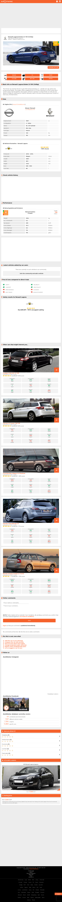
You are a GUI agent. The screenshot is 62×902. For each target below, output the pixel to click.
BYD (33, 879)
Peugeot (37, 892)
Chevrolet (42, 879)
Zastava (29, 900)
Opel (33, 892)
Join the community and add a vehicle (31, 273)
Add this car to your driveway (14, 640)
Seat (39, 894)
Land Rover (24, 889)
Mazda (37, 889)
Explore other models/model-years (15, 646)
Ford (28, 884)
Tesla (28, 897)
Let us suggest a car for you (13, 648)
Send (29, 620)
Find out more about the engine (15, 643)
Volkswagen (38, 897)
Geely (31, 884)
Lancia (19, 889)
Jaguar (26, 887)
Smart (42, 894)
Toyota (32, 897)
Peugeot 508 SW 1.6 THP (11, 373)
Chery (36, 879)
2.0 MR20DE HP (30, 109)
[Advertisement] (31, 15)
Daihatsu (41, 882)
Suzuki (24, 897)
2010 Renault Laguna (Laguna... (31, 764)
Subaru (19, 897)
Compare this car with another (14, 642)
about (31, 872)
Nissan (28, 892)
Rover (24, 894)
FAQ (31, 875)
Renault (20, 894)
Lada (41, 887)
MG (33, 889)
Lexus (30, 889)
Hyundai (41, 884)
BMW (29, 879)
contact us (31, 877)
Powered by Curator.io (53, 693)
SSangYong (33, 894)
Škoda (33, 900)
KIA (37, 887)
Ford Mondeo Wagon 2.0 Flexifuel (14, 473)
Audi (26, 879)
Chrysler (20, 882)
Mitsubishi (23, 892)
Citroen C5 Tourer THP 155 (11, 423)
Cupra (29, 882)
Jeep (30, 887)
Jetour (33, 887)
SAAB (28, 894)
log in (4, 625)
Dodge (20, 884)
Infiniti (21, 887)
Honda (35, 884)
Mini (19, 892)
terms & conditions (31, 873)
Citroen (25, 882)
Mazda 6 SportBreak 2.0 (11, 523)
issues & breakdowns (18, 104)
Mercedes (42, 889)
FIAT (25, 884)
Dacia (36, 882)
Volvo (43, 897)
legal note (31, 874)
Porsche (42, 892)
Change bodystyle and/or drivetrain (16, 645)
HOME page (31, 870)
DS (33, 882)
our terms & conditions (27, 616)
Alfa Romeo (20, 879)
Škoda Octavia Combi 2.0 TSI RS (13, 573)
